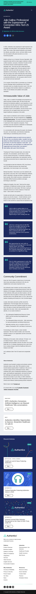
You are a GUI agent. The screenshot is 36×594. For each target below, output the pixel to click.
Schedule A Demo (23, 577)
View (9, 409)
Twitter (5, 389)
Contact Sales (22, 573)
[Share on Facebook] (5, 35)
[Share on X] (7, 35)
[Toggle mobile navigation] (31, 10)
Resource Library (23, 569)
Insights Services (8, 561)
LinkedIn (20, 387)
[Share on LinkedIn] (10, 35)
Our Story (6, 575)
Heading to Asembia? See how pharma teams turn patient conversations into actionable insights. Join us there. (13, 3)
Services (6, 557)
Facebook (25, 387)
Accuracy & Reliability (9, 569)
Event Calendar (23, 571)
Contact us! (17, 384)
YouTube (16, 389)
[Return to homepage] (9, 10)
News (5, 577)
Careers (6, 580)
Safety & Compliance (9, 553)
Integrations (6, 555)
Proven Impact (7, 573)
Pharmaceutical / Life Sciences (24, 548)
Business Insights (8, 549)
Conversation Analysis (9, 563)
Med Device (22, 555)
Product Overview (8, 547)
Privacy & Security (8, 571)
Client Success (7, 559)
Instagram (10, 389)
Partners (21, 575)
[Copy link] (13, 35)
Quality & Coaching (8, 551)
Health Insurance (23, 553)
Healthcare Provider (24, 551)
